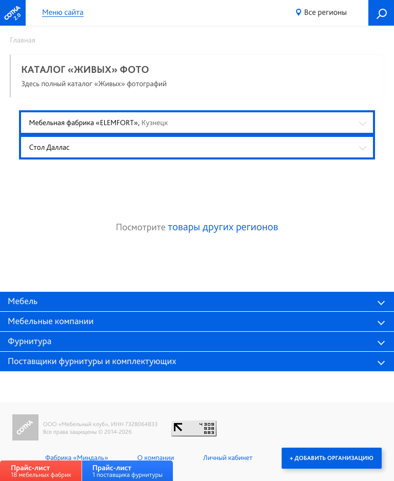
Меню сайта (63, 12)
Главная (22, 40)
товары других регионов (223, 227)
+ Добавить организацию (331, 458)
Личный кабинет (227, 458)
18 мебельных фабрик (41, 471)
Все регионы (325, 12)
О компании (155, 458)
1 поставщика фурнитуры (127, 471)
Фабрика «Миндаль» (76, 458)
